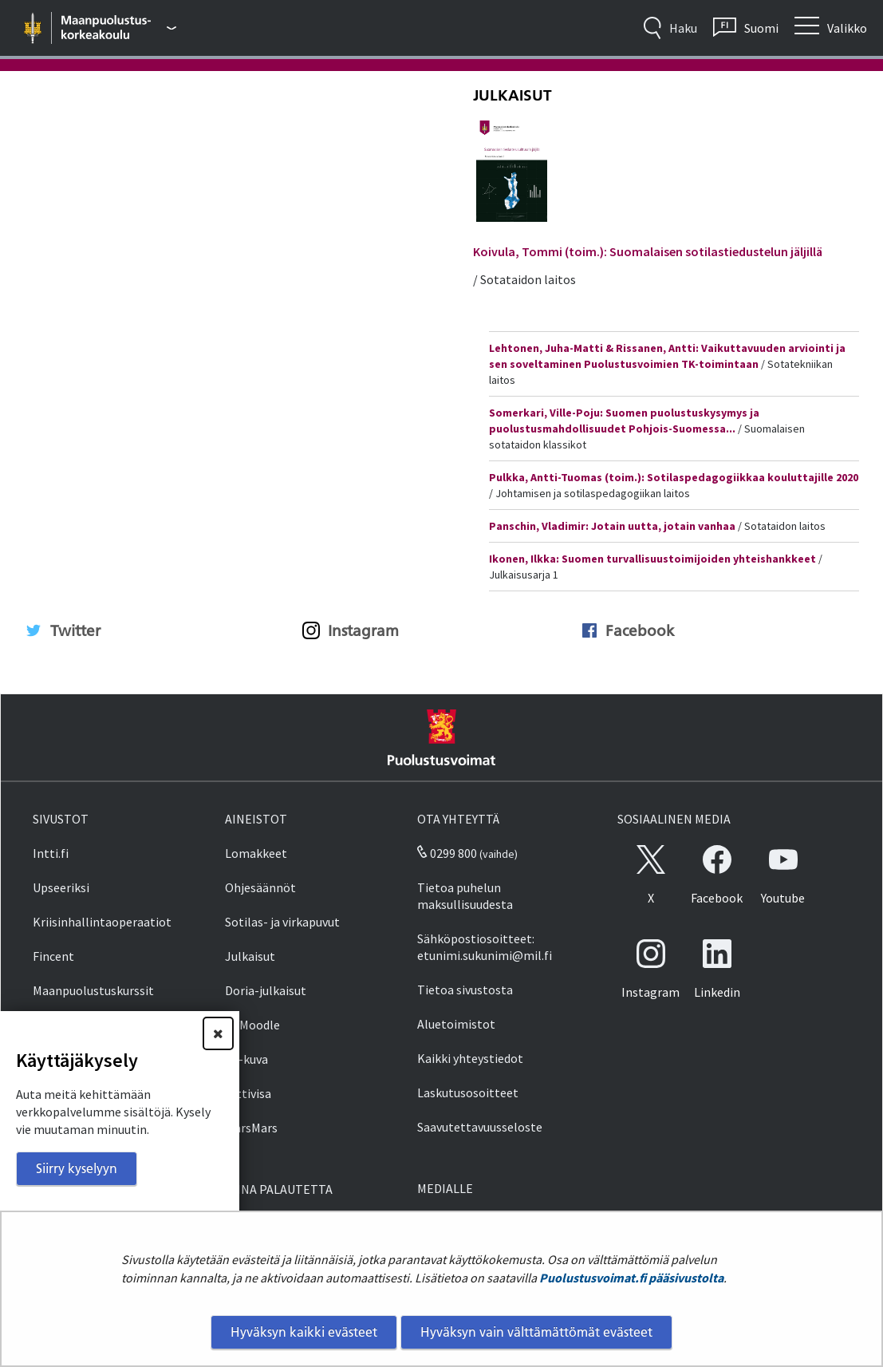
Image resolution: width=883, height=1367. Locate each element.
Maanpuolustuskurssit (93, 990)
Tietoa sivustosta (465, 990)
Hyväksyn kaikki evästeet (304, 1332)
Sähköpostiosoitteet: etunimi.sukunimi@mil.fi (484, 946)
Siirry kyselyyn (76, 1168)
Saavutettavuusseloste (479, 1127)
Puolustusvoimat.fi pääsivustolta (631, 1278)
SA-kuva (246, 1059)
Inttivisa (248, 1093)
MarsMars (251, 1128)
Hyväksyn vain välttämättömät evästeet (536, 1332)
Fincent (53, 956)
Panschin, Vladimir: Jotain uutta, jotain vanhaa (612, 526)
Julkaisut (512, 95)
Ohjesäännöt (260, 887)
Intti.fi (51, 853)
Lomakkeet (256, 853)
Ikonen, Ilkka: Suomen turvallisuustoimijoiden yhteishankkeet (652, 558)
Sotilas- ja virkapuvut (282, 922)
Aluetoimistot (456, 1024)
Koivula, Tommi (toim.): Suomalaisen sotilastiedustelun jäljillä (647, 251)
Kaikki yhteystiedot (470, 1058)
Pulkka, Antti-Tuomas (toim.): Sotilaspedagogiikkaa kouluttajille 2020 (673, 477)
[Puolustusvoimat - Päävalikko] (119, 28)
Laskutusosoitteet (467, 1092)
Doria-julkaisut (265, 990)
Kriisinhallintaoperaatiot (102, 922)
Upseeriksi (61, 887)
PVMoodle (252, 1025)
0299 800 (446, 853)
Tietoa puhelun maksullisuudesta (465, 895)
